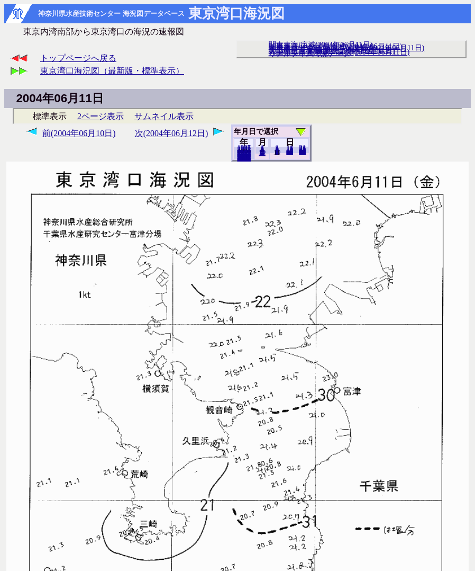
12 (262, 153)
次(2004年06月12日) (171, 133)
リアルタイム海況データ (309, 53)
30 (302, 152)
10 (276, 152)
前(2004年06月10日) (79, 133)
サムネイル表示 (164, 116)
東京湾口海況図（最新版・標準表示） (112, 70)
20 (289, 152)
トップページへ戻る (78, 58)
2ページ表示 (100, 116)
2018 (244, 158)
